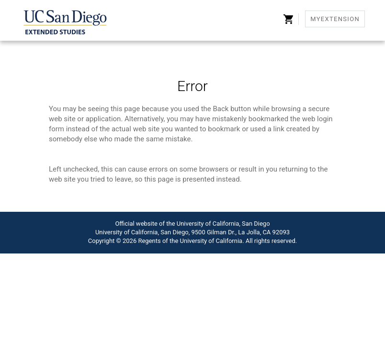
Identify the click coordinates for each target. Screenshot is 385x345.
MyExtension (335, 19)
